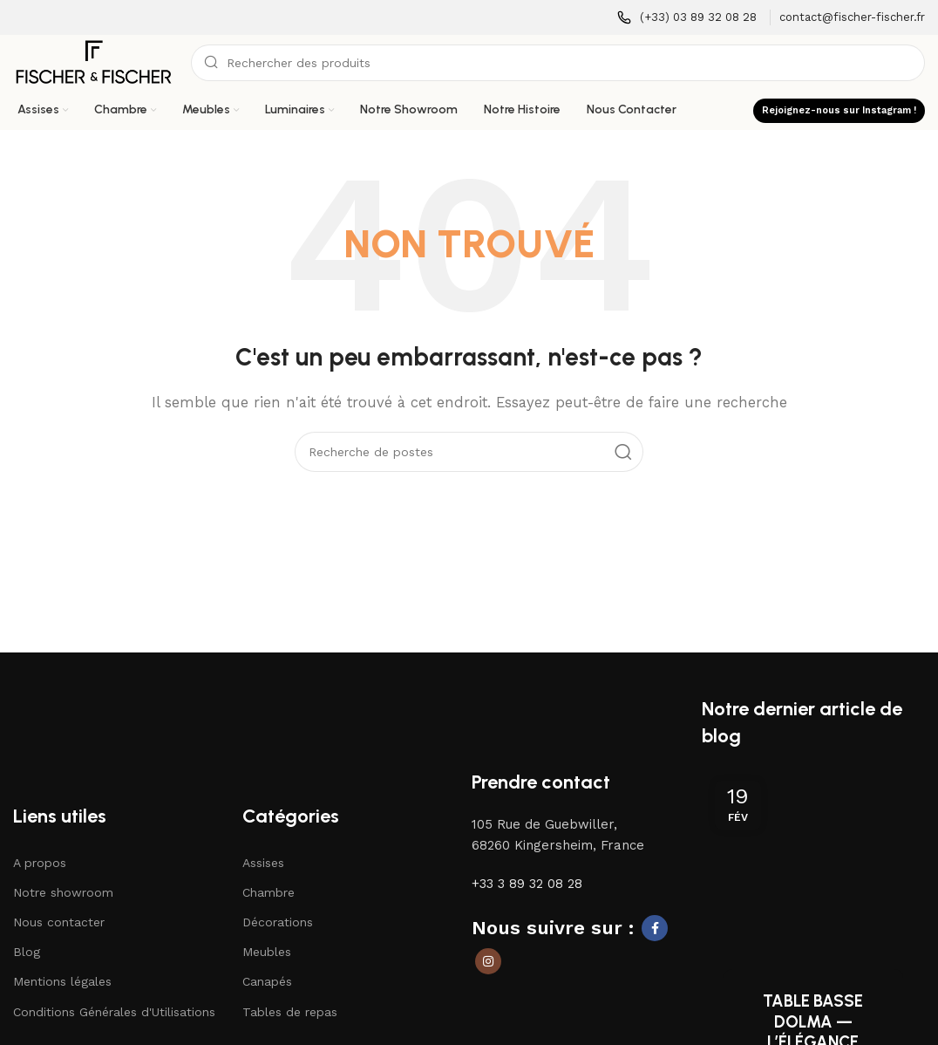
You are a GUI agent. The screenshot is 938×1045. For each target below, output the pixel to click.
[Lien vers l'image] (92, 706)
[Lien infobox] (687, 17)
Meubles (266, 953)
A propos (39, 864)
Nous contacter (59, 923)
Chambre (268, 893)
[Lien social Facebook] (655, 929)
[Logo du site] (93, 62)
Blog (26, 953)
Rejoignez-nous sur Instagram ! (839, 110)
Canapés (267, 983)
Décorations (277, 923)
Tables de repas (289, 1013)
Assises (263, 864)
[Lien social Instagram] (488, 962)
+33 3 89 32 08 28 (527, 884)
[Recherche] (558, 62)
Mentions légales (62, 983)
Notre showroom (63, 893)
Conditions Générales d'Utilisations (114, 1013)
